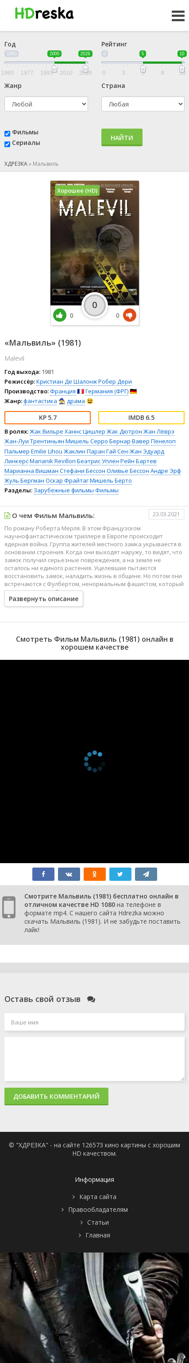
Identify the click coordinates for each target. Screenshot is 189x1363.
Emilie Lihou (46, 451)
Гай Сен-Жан (124, 451)
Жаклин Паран (84, 451)
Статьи (98, 1222)
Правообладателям (98, 1209)
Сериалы (26, 142)
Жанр (13, 85)
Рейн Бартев (138, 461)
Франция (63, 391)
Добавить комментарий (56, 1096)
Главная (97, 1235)
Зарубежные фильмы (64, 490)
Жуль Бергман (24, 480)
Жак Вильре (46, 431)
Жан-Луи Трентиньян (34, 441)
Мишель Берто (111, 480)
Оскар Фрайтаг (67, 480)
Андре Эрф (165, 471)
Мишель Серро (87, 441)
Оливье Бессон (128, 471)
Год (10, 44)
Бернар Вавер (129, 441)
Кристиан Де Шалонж (66, 381)
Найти (122, 137)
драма (76, 401)
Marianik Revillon (53, 461)
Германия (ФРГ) (106, 391)
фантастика (40, 401)
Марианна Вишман (31, 471)
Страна (113, 85)
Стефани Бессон (82, 471)
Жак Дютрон (124, 431)
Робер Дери (115, 381)
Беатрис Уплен (98, 461)
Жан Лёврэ (158, 431)
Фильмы (25, 132)
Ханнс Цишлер (85, 431)
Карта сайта (97, 1196)
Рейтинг (114, 44)
